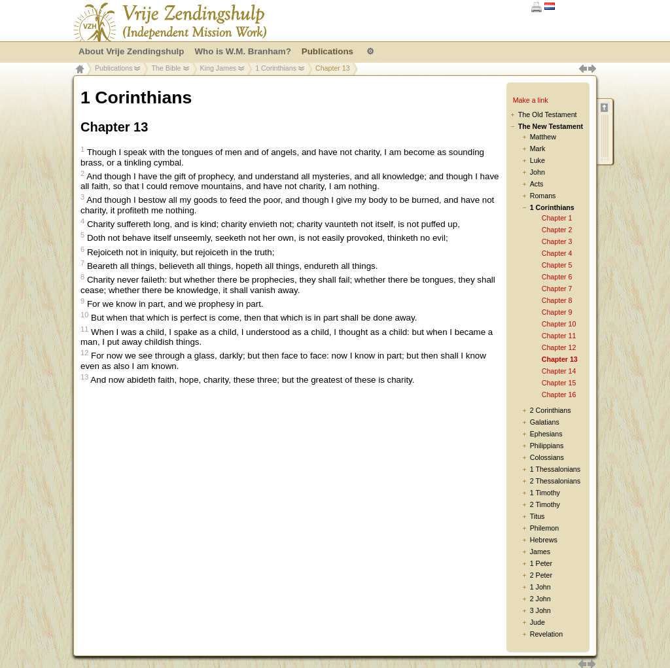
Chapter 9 (557, 312)
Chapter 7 (557, 288)
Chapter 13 (560, 359)
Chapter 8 (557, 300)
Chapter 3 (557, 241)
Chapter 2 (557, 230)
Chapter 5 (557, 265)
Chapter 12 (559, 347)
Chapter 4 (557, 253)
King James (218, 68)
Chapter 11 (559, 336)
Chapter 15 (559, 383)
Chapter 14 (559, 371)
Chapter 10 (559, 324)
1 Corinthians (275, 68)
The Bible (166, 68)
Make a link (530, 100)
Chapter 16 (559, 394)
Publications (113, 68)
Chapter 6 (557, 277)
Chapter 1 (557, 218)
